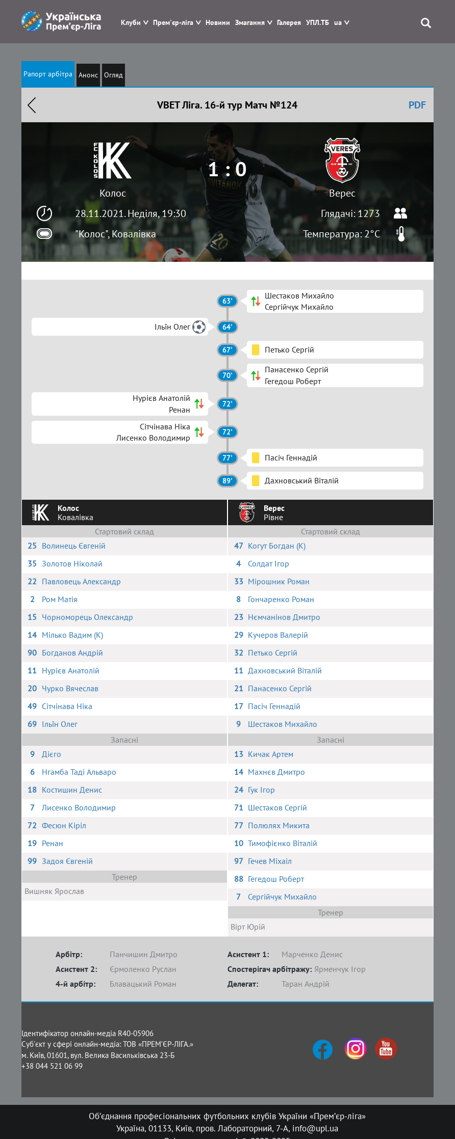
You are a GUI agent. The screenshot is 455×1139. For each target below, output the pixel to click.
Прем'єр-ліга (173, 22)
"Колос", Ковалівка (115, 233)
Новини (218, 22)
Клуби (131, 22)
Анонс (88, 74)
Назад (31, 105)
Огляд (113, 74)
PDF (417, 105)
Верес (342, 193)
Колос (112, 193)
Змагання (250, 22)
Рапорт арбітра (47, 73)
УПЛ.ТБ (317, 22)
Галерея (289, 22)
